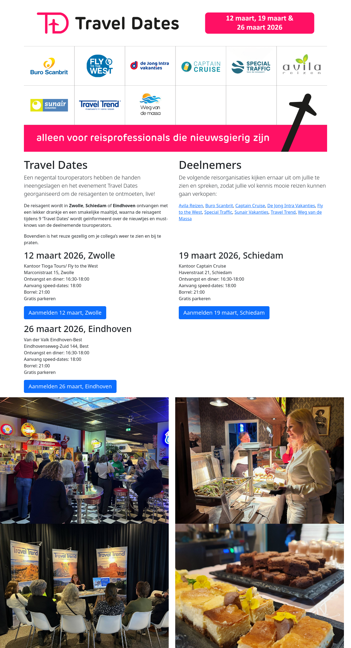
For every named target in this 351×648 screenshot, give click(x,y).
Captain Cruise (250, 206)
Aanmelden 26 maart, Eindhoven (70, 386)
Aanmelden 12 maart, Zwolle (65, 312)
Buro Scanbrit (219, 206)
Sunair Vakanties (251, 212)
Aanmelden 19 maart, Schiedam (224, 312)
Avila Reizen (191, 206)
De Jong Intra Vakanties (291, 206)
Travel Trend (283, 212)
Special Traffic (218, 212)
